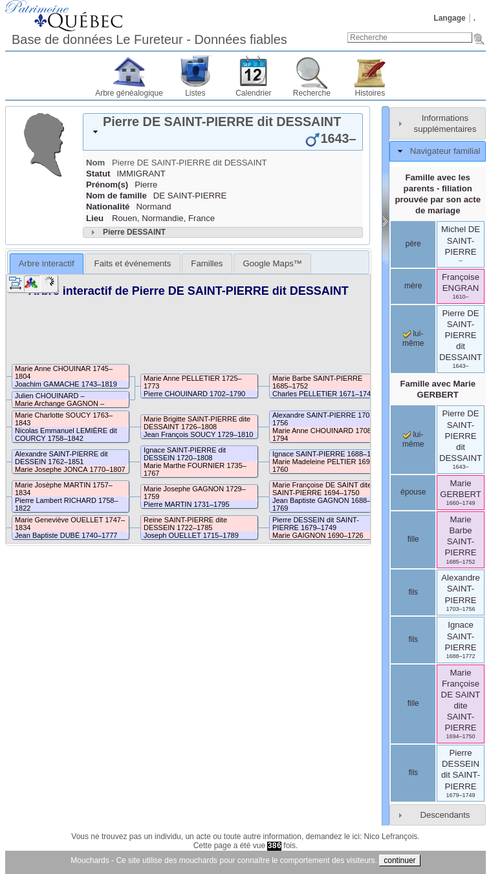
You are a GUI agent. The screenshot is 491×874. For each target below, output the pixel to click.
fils (413, 592)
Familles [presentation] (207, 263)
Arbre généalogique (129, 93)
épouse (413, 491)
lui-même (413, 338)
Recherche (312, 93)
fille (413, 539)
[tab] (223, 132)
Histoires (370, 93)
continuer (399, 860)
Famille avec (437, 389)
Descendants (445, 815)
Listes (195, 93)
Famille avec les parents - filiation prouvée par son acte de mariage (438, 194)
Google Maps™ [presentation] (272, 263)
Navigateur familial (445, 151)
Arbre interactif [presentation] (46, 263)
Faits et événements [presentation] (132, 263)
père (413, 243)
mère (413, 285)
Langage (449, 18)
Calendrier (253, 93)
